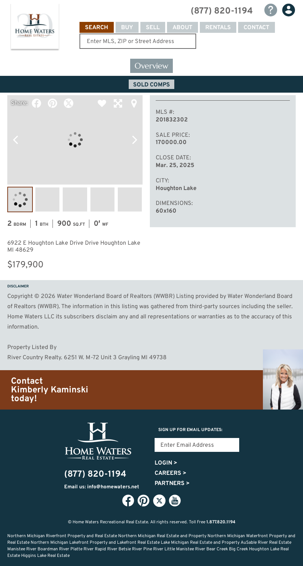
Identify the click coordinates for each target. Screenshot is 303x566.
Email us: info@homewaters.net (101, 487)
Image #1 (20, 199)
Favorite (102, 103)
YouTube (175, 500)
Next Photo (135, 140)
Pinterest (52, 103)
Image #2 (47, 199)
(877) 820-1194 (222, 11)
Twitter (68, 103)
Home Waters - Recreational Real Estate (34, 27)
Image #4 (102, 199)
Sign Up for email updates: (190, 430)
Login (166, 463)
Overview (151, 66)
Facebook (36, 103)
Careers (170, 473)
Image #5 (130, 199)
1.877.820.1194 (221, 522)
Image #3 (75, 199)
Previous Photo (15, 140)
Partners (172, 483)
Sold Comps (151, 85)
